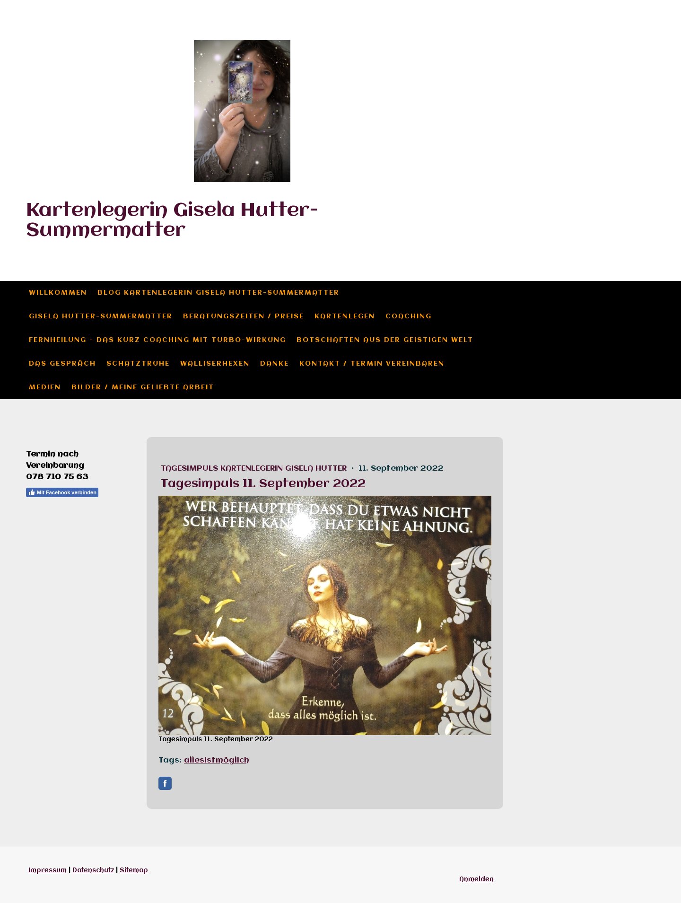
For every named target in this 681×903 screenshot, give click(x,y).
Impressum (47, 870)
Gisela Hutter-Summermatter (101, 316)
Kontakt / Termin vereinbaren (372, 364)
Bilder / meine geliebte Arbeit (142, 387)
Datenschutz (93, 870)
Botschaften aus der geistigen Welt (385, 340)
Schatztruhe (138, 364)
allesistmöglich (216, 760)
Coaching (408, 316)
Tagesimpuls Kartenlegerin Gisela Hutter (255, 469)
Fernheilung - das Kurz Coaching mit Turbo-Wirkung (157, 340)
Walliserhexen (215, 364)
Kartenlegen (344, 316)
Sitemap (134, 870)
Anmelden (476, 879)
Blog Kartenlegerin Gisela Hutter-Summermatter (218, 293)
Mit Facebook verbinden (62, 492)
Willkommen (58, 293)
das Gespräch (62, 364)
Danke (274, 364)
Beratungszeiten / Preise (243, 316)
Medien (45, 387)
